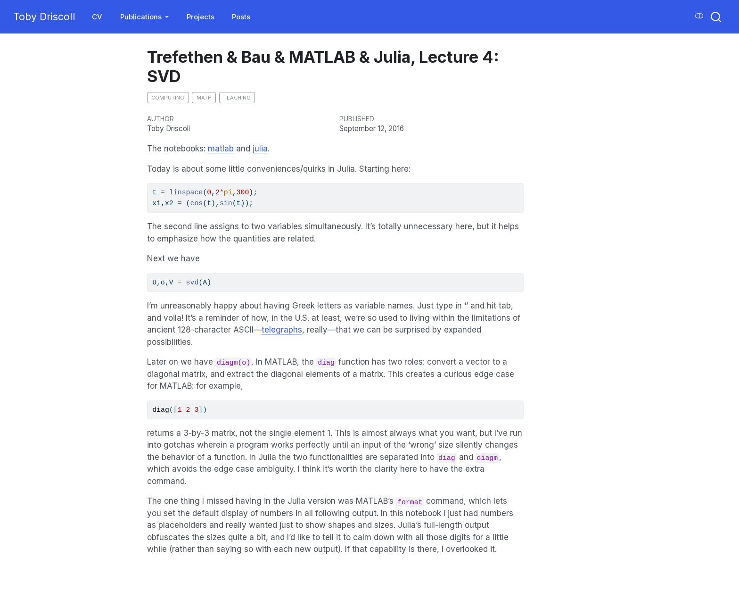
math (204, 97)
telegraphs (282, 329)
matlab (221, 148)
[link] (144, 17)
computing (167, 97)
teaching (237, 97)
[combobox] (716, 17)
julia (260, 148)
